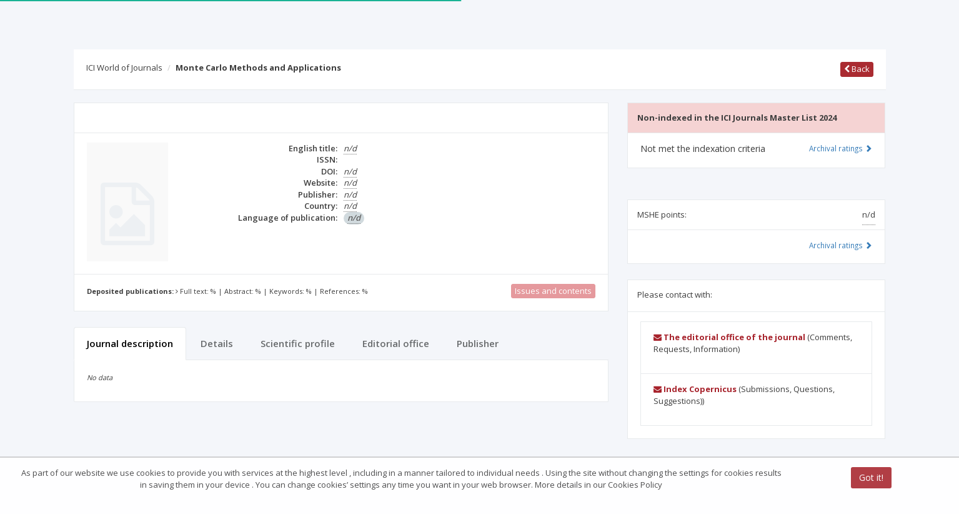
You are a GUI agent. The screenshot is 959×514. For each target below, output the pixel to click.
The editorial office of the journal (729, 337)
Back (857, 68)
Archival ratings (840, 148)
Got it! (871, 477)
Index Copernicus (695, 389)
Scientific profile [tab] (298, 343)
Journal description (130, 343)
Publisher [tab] (478, 343)
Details (217, 343)
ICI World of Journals (124, 67)
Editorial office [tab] (395, 343)
